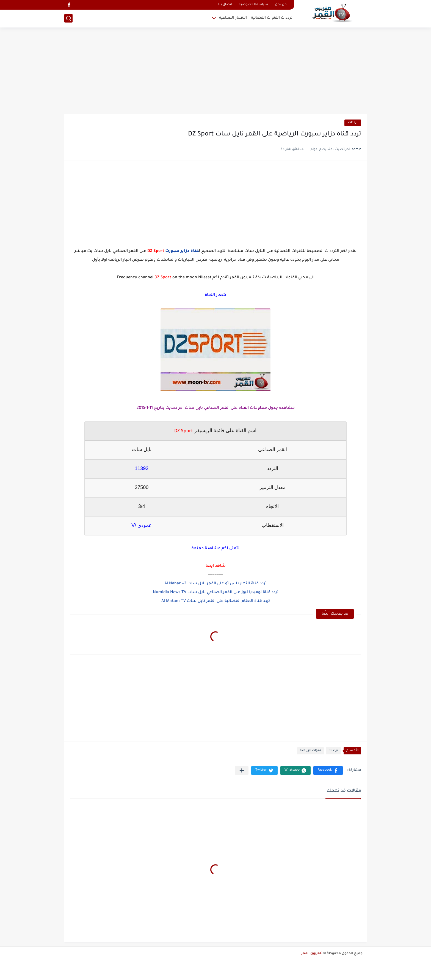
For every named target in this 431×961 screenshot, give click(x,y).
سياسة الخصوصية (253, 5)
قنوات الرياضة (310, 750)
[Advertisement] (215, 71)
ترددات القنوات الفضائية (271, 18)
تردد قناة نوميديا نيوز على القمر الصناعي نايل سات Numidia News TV (215, 592)
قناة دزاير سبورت (182, 251)
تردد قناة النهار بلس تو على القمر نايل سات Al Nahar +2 (215, 584)
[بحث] (68, 18)
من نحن (280, 5)
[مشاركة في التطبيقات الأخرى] (241, 770)
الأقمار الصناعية (233, 18)
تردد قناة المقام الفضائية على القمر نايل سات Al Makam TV (215, 601)
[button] (328, 770)
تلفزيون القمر (311, 954)
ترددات (353, 122)
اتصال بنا (225, 5)
